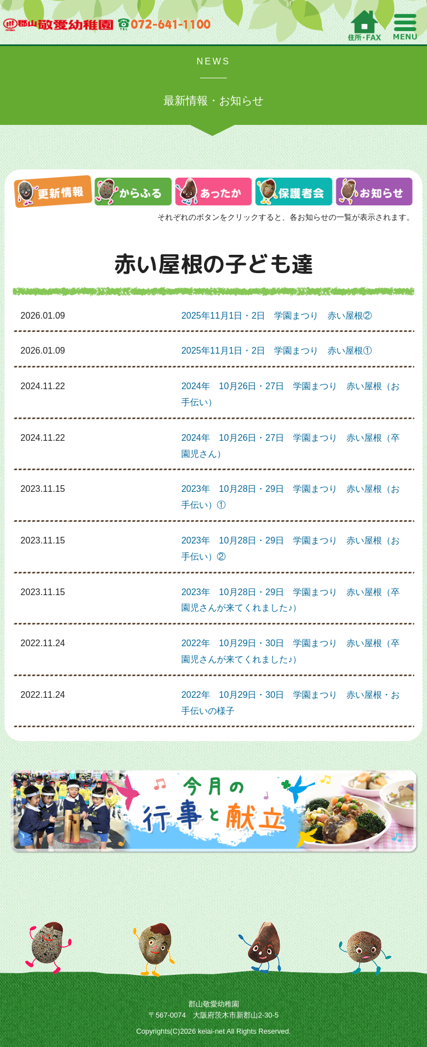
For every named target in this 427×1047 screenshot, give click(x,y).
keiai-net (211, 1031)
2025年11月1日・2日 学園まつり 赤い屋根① (276, 350)
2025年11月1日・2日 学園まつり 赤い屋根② (276, 315)
